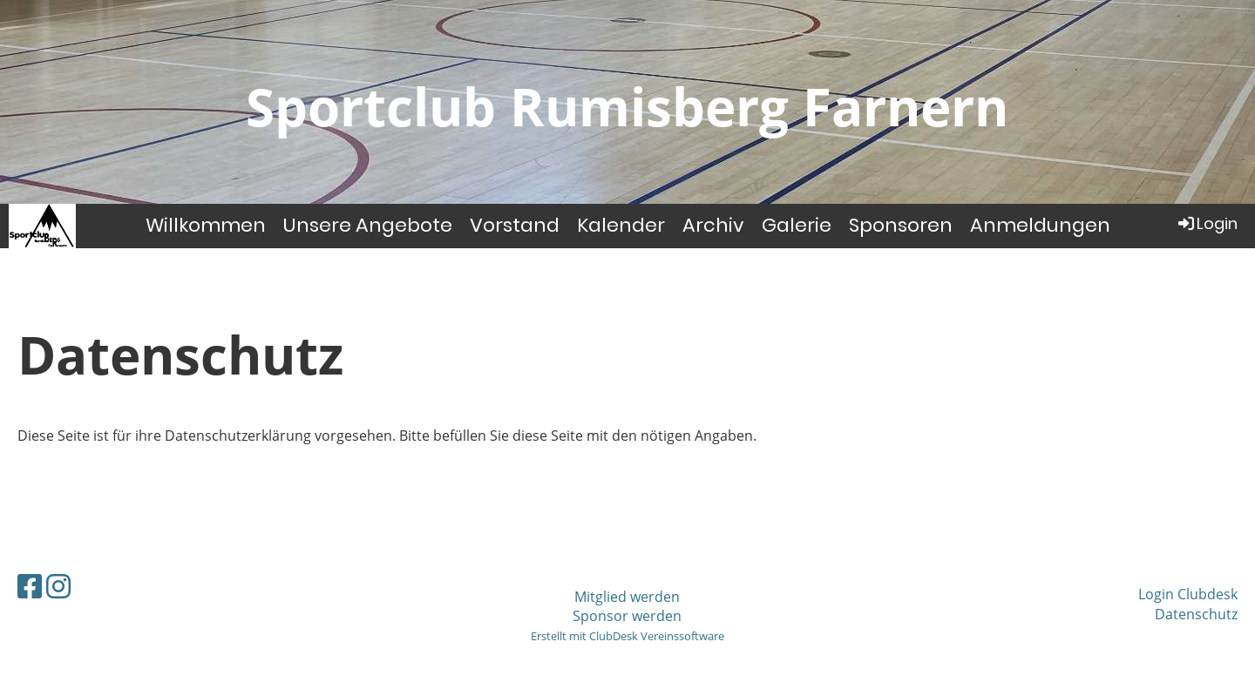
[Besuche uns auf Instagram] (58, 586)
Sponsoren (901, 225)
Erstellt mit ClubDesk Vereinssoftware (627, 636)
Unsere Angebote (367, 225)
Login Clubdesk (1188, 594)
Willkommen (206, 225)
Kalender (621, 225)
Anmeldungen (1040, 225)
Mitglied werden (627, 596)
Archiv (713, 225)
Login (1207, 223)
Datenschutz (1196, 614)
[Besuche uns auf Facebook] (29, 586)
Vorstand (515, 225)
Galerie (796, 225)
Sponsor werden (627, 615)
